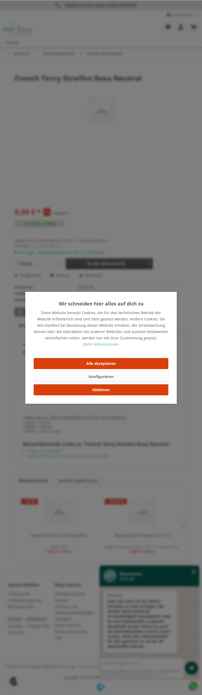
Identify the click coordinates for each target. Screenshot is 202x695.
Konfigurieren (101, 376)
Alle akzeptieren (101, 363)
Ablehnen (101, 389)
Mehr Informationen (101, 344)
